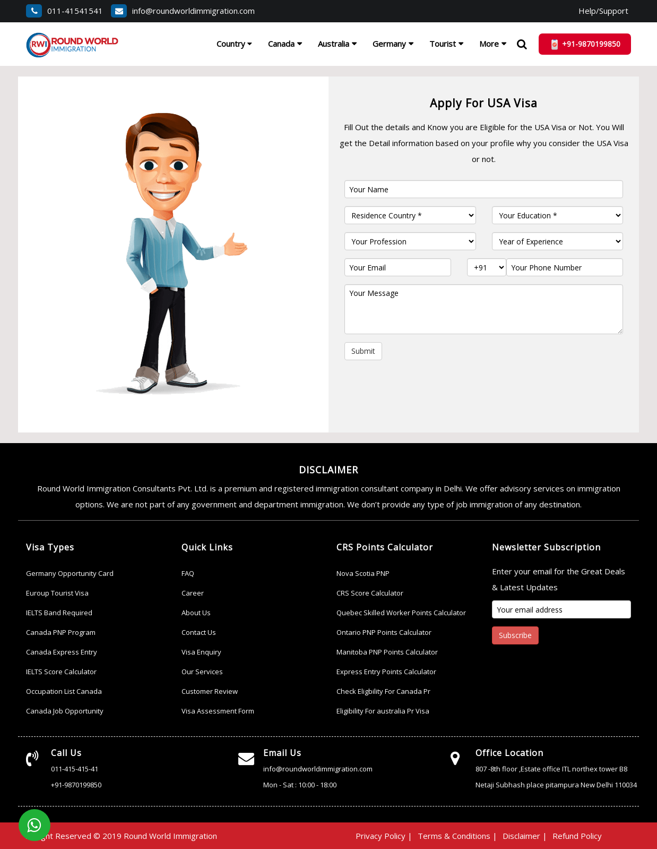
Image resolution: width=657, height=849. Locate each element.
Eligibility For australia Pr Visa (382, 711)
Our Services (202, 671)
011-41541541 (64, 10)
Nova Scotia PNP (363, 573)
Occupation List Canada (64, 691)
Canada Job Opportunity (64, 711)
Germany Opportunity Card (70, 573)
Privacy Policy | (384, 835)
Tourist (442, 43)
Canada (281, 43)
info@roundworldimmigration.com (183, 10)
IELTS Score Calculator (61, 671)
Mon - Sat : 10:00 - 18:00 (299, 784)
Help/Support (603, 10)
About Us (196, 612)
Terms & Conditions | (457, 835)
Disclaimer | (525, 835)
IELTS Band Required (59, 612)
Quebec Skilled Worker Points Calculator (401, 612)
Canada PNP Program (61, 632)
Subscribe (515, 635)
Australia (333, 43)
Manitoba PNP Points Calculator (387, 652)
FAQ (187, 573)
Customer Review (209, 691)
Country (234, 43)
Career (192, 593)
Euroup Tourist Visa (57, 593)
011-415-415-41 (74, 769)
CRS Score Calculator (369, 593)
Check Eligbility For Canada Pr (383, 691)
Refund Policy (577, 835)
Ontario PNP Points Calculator (383, 632)
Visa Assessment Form (217, 711)
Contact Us (198, 632)
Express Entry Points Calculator (386, 671)
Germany (389, 43)
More (489, 43)
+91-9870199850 (76, 784)
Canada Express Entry (61, 652)
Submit (363, 351)
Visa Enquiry (201, 652)
